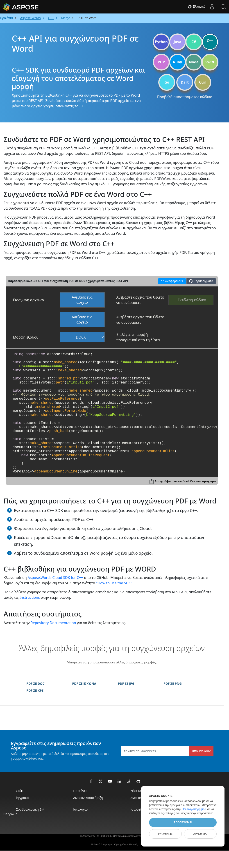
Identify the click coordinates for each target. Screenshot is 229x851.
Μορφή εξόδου (26, 337)
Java (177, 41)
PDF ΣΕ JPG (126, 683)
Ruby (177, 62)
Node (194, 62)
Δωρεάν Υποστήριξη (88, 798)
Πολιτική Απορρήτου (102, 844)
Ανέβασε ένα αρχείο (82, 300)
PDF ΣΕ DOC (36, 683)
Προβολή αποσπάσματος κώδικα (184, 96)
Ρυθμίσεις (165, 833)
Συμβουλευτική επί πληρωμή (23, 811)
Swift (209, 62)
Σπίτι (19, 791)
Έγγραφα (22, 798)
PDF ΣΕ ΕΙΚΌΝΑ (84, 683)
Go (166, 82)
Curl (202, 82)
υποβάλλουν (201, 751)
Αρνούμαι (200, 833)
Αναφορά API (171, 280)
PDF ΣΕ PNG (173, 683)
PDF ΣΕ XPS (35, 690)
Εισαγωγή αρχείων (28, 299)
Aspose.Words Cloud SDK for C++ (55, 577)
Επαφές (133, 844)
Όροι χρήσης (121, 844)
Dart (185, 82)
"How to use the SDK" (114, 583)
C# (193, 41)
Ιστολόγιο (80, 809)
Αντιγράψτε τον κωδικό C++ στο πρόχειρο (185, 481)
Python (161, 41)
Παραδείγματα (201, 281)
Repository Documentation (53, 622)
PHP (161, 62)
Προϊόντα (80, 791)
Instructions (30, 597)
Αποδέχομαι (183, 822)
